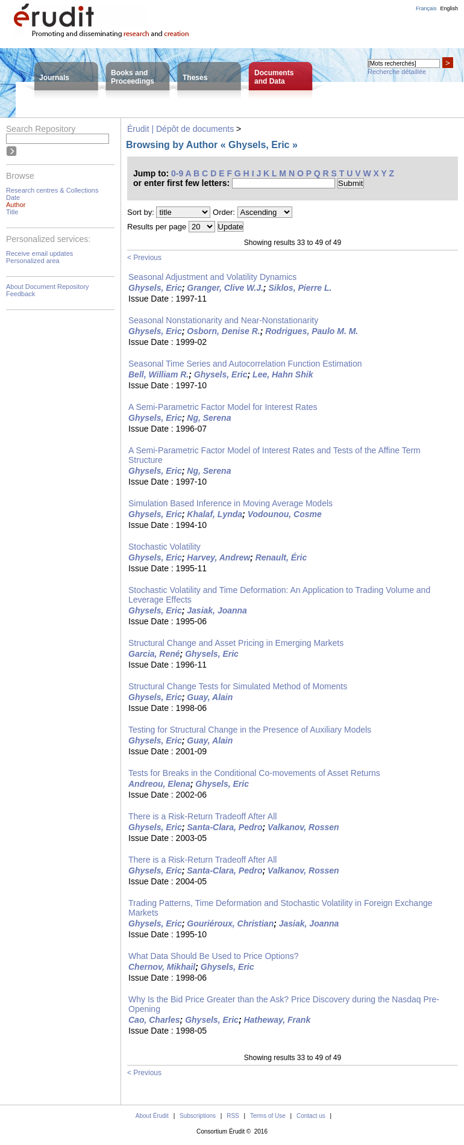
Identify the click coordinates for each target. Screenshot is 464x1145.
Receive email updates (39, 253)
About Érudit (152, 1115)
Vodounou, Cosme (285, 514)
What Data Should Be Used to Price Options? (213, 956)
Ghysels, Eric (155, 288)
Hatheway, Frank (276, 1020)
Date (13, 197)
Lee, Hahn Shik (282, 374)
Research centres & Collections (52, 190)
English (449, 8)
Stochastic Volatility (164, 546)
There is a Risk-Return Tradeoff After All (202, 816)
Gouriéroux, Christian (230, 923)
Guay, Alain (210, 697)
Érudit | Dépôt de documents (180, 129)
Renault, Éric (281, 557)
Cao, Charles (154, 1020)
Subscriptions (198, 1115)
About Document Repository (47, 286)
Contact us (310, 1115)
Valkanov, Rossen (303, 827)
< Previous (144, 257)
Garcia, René (154, 654)
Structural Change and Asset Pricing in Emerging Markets (235, 643)
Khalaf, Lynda (214, 514)
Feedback (20, 293)
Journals (54, 77)
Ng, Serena (209, 418)
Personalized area (33, 260)
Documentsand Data (273, 77)
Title (12, 212)
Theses (195, 77)
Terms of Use (268, 1115)
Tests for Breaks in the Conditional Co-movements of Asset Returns (254, 773)
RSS (233, 1115)
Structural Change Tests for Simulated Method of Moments (237, 686)
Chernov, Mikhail (161, 967)
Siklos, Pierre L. (299, 288)
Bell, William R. (158, 374)
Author (15, 204)
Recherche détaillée (397, 71)
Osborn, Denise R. (223, 331)
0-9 (177, 173)
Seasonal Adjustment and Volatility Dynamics (212, 277)
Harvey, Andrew (218, 557)
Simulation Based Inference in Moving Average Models (230, 503)
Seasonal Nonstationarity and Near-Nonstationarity (223, 320)
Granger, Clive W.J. (225, 288)
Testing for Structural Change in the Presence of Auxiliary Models (249, 729)
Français (426, 8)
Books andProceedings (132, 77)
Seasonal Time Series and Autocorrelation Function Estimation (245, 363)
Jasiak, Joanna (217, 610)
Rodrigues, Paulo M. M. (311, 331)
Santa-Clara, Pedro (224, 827)
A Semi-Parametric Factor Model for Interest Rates (223, 407)
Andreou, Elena (159, 784)
